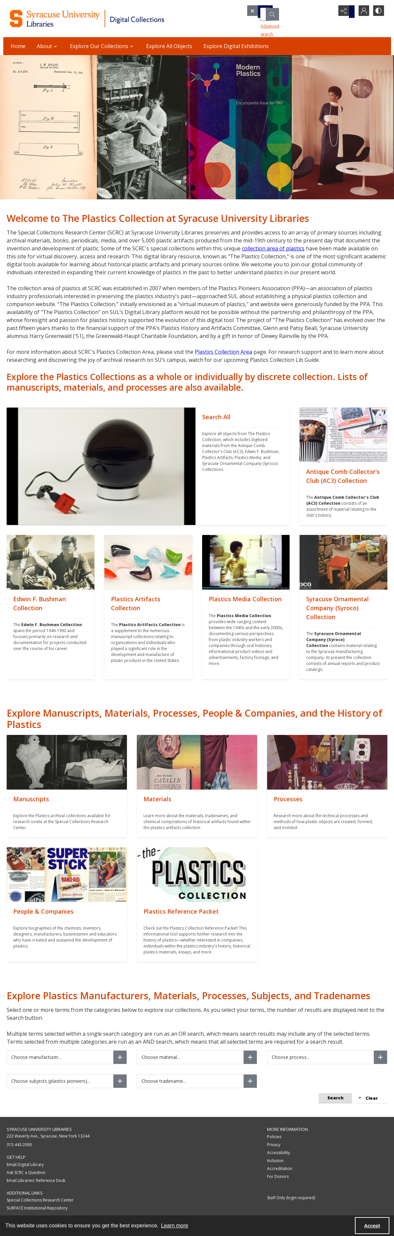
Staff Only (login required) (291, 1198)
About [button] (48, 46)
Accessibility (278, 1152)
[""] (243, 466)
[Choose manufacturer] (120, 1057)
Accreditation (279, 1168)
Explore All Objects (169, 46)
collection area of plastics (273, 248)
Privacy (273, 1144)
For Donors (278, 1176)
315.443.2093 (19, 1144)
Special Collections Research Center (40, 1200)
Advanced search (267, 23)
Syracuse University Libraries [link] (39, 1129)
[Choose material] (250, 1057)
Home (18, 46)
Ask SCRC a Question (26, 1172)
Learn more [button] (174, 1225)
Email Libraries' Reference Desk (36, 1180)
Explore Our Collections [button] (102, 46)
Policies (274, 1136)
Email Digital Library (25, 1164)
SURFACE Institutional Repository (37, 1208)
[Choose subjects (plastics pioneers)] (120, 1081)
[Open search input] (328, 11)
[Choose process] (380, 1057)
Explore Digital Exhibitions (236, 46)
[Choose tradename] (250, 1081)
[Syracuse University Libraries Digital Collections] (106, 18)
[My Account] (361, 11)
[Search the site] (279, 11)
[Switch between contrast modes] (377, 11)
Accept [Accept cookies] (372, 1225)
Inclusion (275, 1160)
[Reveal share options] (344, 11)
